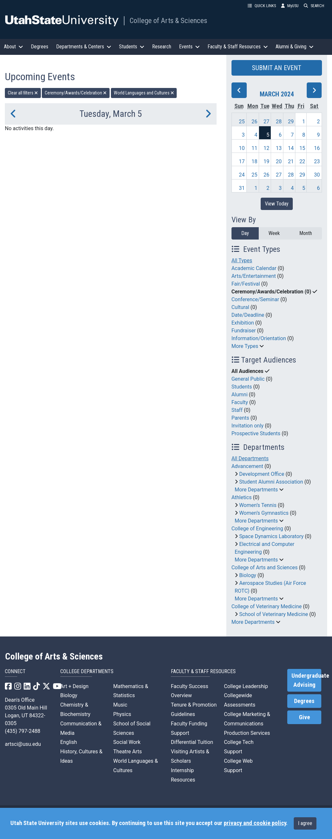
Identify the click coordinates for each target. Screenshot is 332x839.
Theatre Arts (127, 751)
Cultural (240, 307)
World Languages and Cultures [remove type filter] (144, 92)
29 (291, 121)
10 (242, 148)
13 (279, 148)
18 (254, 161)
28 (279, 121)
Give (304, 717)
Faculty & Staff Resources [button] (238, 46)
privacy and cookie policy (255, 823)
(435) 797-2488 (22, 731)
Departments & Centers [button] (83, 46)
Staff (237, 410)
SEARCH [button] (314, 5)
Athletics (241, 497)
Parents (240, 418)
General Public (248, 379)
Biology (247, 575)
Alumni (239, 394)
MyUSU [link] (290, 5)
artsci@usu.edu (23, 744)
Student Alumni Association (271, 482)
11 (254, 148)
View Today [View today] (277, 204)
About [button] (13, 46)
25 (242, 121)
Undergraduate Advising (306, 680)
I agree (305, 823)
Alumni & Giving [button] (295, 46)
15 (302, 148)
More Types (244, 346)
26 (254, 121)
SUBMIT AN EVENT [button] (276, 68)
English (68, 742)
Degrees (39, 46)
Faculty (239, 402)
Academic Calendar (254, 268)
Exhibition (242, 323)
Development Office (261, 474)
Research (161, 46)
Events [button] (189, 46)
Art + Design (74, 686)
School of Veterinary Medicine (273, 614)
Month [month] (305, 233)
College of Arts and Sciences (264, 567)
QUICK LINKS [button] (262, 5)
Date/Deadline (247, 315)
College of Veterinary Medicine (266, 606)
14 (291, 148)
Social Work (126, 742)
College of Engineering (257, 528)
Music (120, 705)
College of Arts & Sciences (168, 20)
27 (266, 121)
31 (242, 188)
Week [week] (274, 233)
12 (266, 148)
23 (317, 161)
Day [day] (245, 233)
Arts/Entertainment (253, 276)
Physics (122, 714)
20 (279, 161)
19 (266, 161)
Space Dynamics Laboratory (271, 536)
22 (302, 161)
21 (291, 161)
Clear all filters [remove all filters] (23, 92)
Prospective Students (255, 433)
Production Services (247, 733)
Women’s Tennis (258, 505)
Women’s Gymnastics (264, 513)
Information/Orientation (258, 338)
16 (317, 148)
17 (242, 161)
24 (242, 175)
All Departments (250, 458)
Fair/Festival (245, 284)
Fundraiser (243, 330)
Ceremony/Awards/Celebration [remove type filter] (76, 92)
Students (241, 387)
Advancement (247, 466)
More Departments (256, 490)
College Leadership (246, 686)
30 (317, 175)
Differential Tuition (192, 742)
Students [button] (131, 46)
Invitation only (247, 426)
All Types (241, 260)
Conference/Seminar (255, 299)
